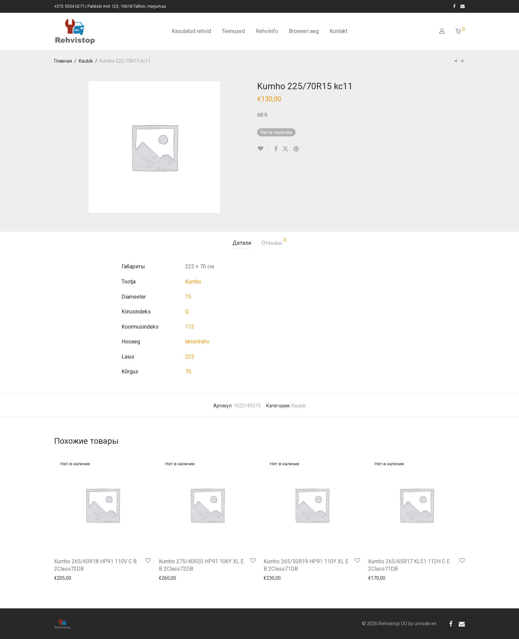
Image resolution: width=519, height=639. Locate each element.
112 (189, 327)
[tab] (242, 243)
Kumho (193, 281)
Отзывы (274, 242)
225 (189, 357)
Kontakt (338, 31)
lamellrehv (197, 341)
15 (188, 297)
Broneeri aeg (304, 31)
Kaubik (86, 61)
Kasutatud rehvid (191, 31)
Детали (242, 243)
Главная (63, 61)
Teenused (233, 31)
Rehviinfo (267, 31)
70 (188, 371)
